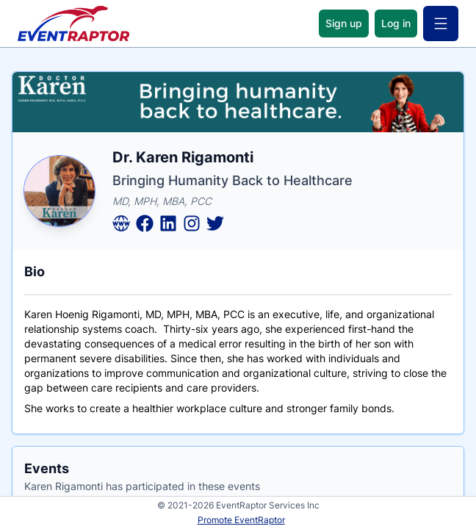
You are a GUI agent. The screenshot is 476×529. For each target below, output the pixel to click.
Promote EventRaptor (241, 519)
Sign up (343, 23)
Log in (396, 23)
